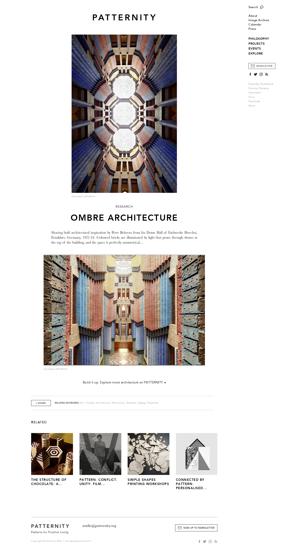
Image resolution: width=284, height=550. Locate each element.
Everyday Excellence (260, 84)
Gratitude (254, 101)
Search (253, 7)
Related (39, 422)
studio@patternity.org (99, 526)
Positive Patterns (258, 88)
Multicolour (118, 402)
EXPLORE (255, 53)
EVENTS (254, 48)
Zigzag (141, 402)
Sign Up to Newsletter (199, 527)
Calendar (255, 24)
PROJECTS (256, 43)
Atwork (88, 541)
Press (252, 29)
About (253, 16)
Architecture (103, 402)
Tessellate (152, 402)
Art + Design (87, 402)
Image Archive (258, 20)
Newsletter (264, 66)
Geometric (254, 92)
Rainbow (131, 402)
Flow (251, 97)
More (253, 105)
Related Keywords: (67, 403)
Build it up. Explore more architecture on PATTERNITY (124, 382)
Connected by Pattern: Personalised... (191, 484)
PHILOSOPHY (258, 38)
